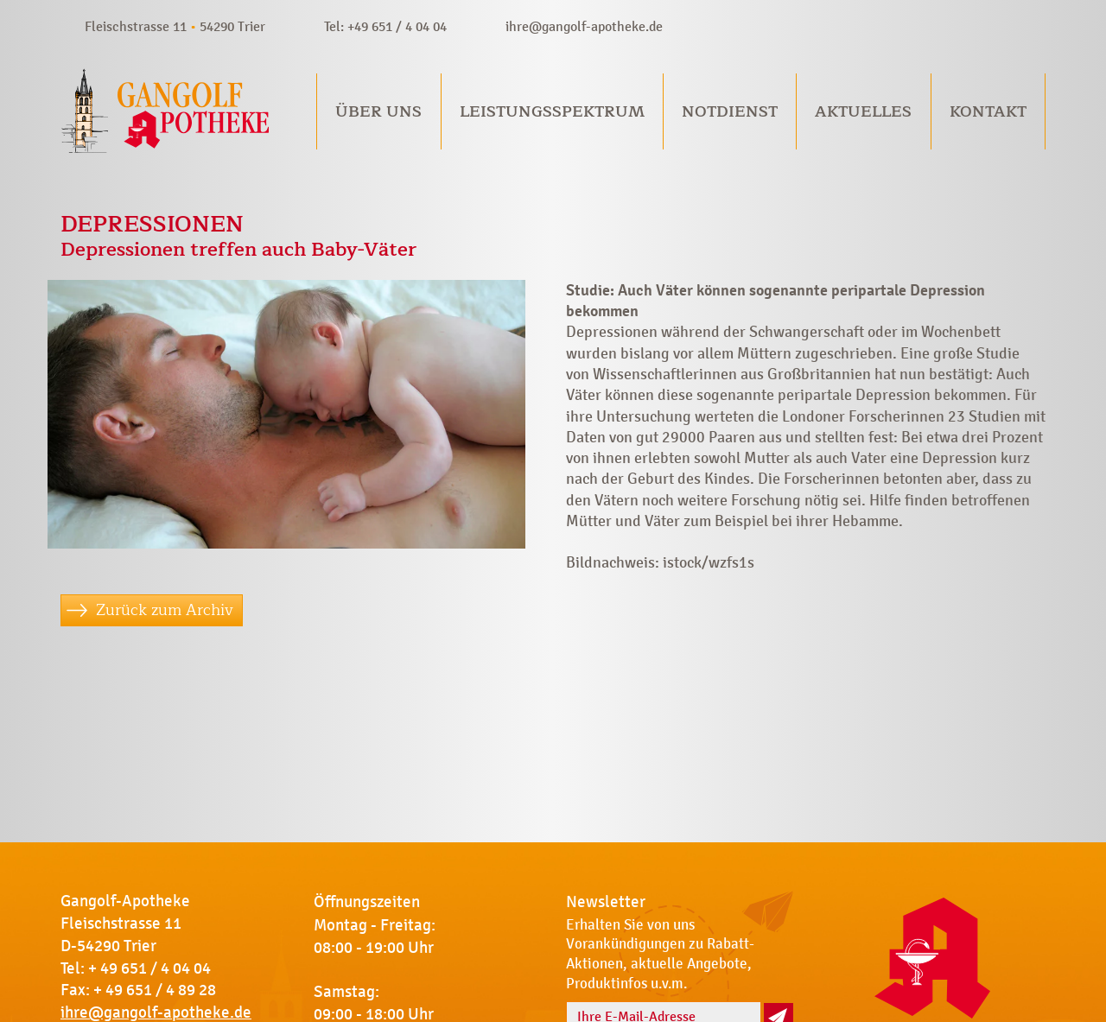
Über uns (378, 111)
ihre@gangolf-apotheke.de (584, 26)
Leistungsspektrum (552, 111)
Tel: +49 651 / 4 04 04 (385, 26)
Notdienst (730, 111)
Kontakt (988, 111)
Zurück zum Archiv (164, 610)
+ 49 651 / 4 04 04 (149, 968)
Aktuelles (863, 111)
